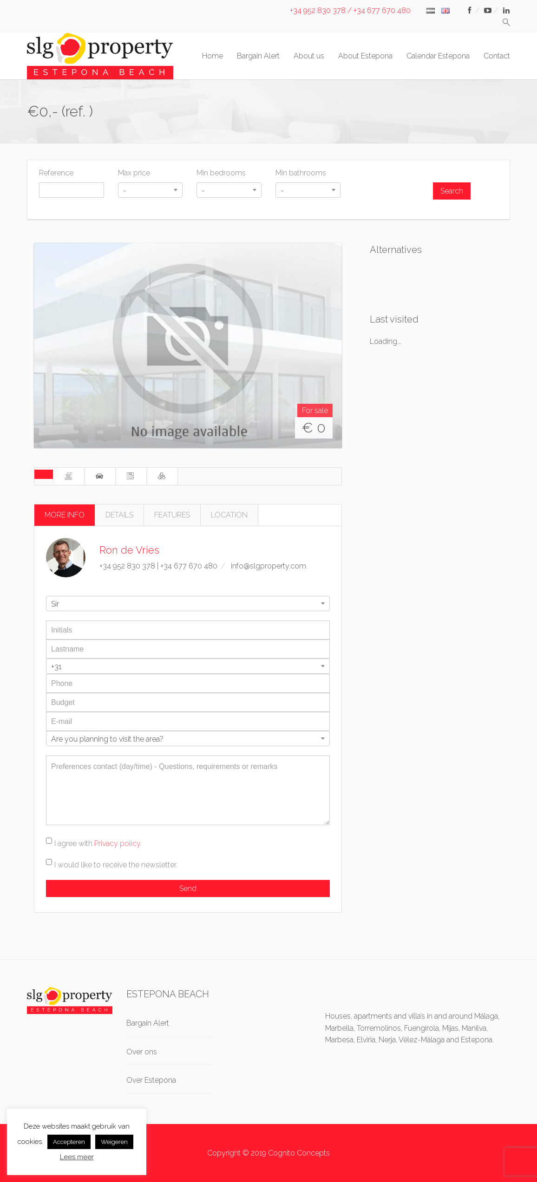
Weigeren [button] (114, 1141)
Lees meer (77, 1157)
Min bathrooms (300, 172)
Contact (497, 56)
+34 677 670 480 (188, 566)
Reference (56, 172)
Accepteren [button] (69, 1141)
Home (212, 56)
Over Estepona (151, 1080)
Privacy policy (117, 843)
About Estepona (365, 56)
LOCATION (229, 514)
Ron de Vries (129, 550)
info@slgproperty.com (268, 566)
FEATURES (172, 514)
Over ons (141, 1051)
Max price (134, 172)
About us (309, 56)
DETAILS (119, 514)
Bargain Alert (258, 56)
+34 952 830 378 (127, 566)
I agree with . (98, 843)
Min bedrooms (221, 172)
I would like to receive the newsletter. (115, 864)
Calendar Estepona (438, 56)
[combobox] (150, 190)
